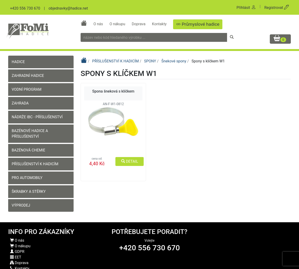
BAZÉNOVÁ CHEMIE (28, 150)
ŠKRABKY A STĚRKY (29, 191)
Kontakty (160, 24)
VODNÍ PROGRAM (26, 89)
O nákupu (118, 24)
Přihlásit (246, 7)
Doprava (139, 24)
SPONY (150, 61)
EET (15, 257)
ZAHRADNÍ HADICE (28, 75)
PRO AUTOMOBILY (27, 178)
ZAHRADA (20, 103)
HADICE (18, 62)
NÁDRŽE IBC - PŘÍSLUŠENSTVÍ (37, 117)
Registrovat (276, 7)
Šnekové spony (174, 61)
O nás (98, 24)
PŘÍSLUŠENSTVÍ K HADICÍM (35, 164)
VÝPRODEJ (21, 205)
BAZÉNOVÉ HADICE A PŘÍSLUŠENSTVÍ (30, 134)
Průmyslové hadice (197, 24)
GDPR (17, 251)
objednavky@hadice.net (68, 8)
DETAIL (129, 161)
